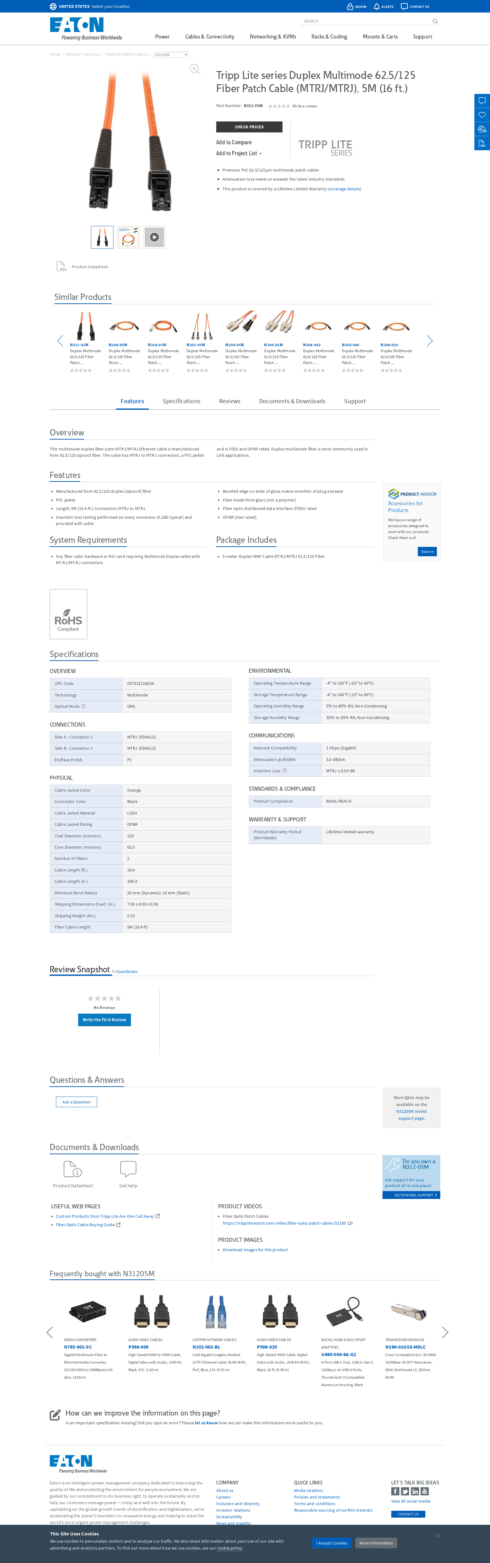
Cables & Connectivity (209, 36)
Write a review (304, 105)
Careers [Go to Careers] (223, 1497)
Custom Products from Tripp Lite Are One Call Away (105, 1216)
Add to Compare (234, 142)
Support (422, 36)
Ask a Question (76, 1102)
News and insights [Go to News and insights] (233, 1523)
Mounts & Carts (380, 36)
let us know (206, 1423)
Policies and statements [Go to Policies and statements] (317, 1497)
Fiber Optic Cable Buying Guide (85, 1224)
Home (55, 54)
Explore (427, 551)
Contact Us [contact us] (408, 1514)
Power (162, 36)
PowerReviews (127, 971)
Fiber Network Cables (126, 54)
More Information (376, 1543)
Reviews (229, 401)
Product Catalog (83, 54)
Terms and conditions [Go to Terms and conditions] (314, 1503)
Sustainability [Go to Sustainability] (229, 1516)
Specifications (181, 401)
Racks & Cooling (329, 36)
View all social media (410, 1501)
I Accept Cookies (332, 1543)
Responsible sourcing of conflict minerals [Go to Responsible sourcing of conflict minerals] (333, 1510)
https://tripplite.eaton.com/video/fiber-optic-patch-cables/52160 (284, 1223)
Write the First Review (104, 1019)
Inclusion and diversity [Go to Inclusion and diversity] (238, 1503)
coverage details (344, 189)
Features (132, 401)
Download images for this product (255, 1249)
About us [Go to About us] (224, 1490)
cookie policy (229, 1548)
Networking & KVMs (273, 36)
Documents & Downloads (292, 401)
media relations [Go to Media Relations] (308, 1490)
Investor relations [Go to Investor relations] (233, 1510)
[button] (61, 341)
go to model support (416, 1195)
